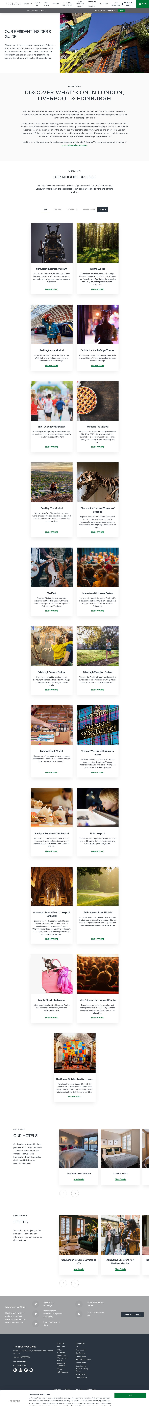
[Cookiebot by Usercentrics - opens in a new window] (14, 1401)
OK (130, 1382)
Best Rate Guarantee (61, 1354)
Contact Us (80, 1343)
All (45, 210)
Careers (104, 4)
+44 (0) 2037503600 (22, 1357)
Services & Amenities (92, 4)
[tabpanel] (52, 258)
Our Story (61, 1347)
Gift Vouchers (62, 1372)
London (57, 210)
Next (75, 1193)
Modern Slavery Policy (82, 1370)
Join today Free (132, 1315)
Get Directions (19, 1365)
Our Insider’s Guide (80, 4)
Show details (34, 1401)
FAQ (77, 1347)
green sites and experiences (74, 145)
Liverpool (72, 210)
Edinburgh (89, 210)
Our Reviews (81, 1356)
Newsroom (80, 1350)
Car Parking (80, 1353)
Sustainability (81, 1366)
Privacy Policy (81, 1374)
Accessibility (81, 1363)
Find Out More (51, 289)
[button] (102, 209)
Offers (55, 4)
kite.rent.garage (19, 1361)
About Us (61, 1343)
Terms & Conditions (83, 1359)
